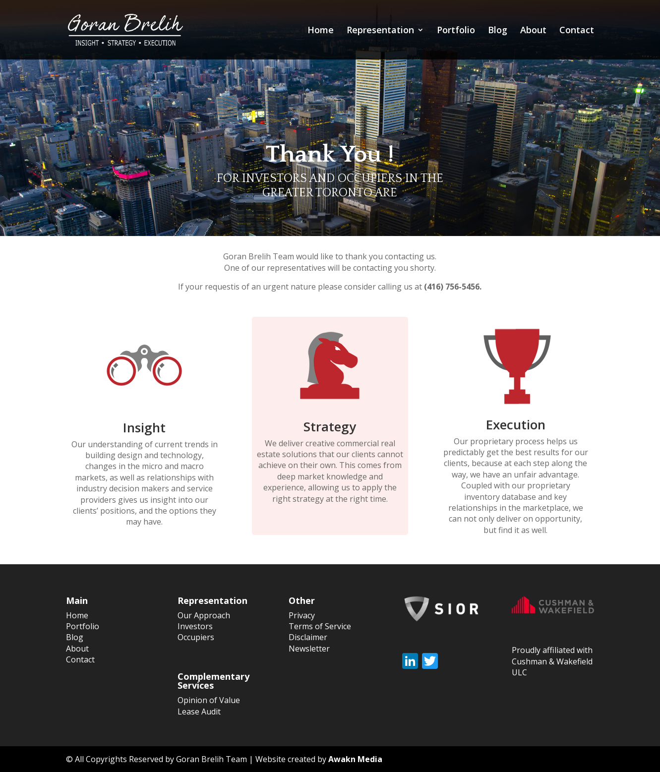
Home (320, 31)
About (533, 31)
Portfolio (456, 31)
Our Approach (204, 615)
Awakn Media (355, 759)
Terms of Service (320, 626)
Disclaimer (308, 637)
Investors (195, 626)
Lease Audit (199, 711)
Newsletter (309, 648)
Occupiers (196, 637)
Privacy (302, 615)
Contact (576, 31)
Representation (380, 31)
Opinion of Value (209, 700)
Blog (497, 31)
